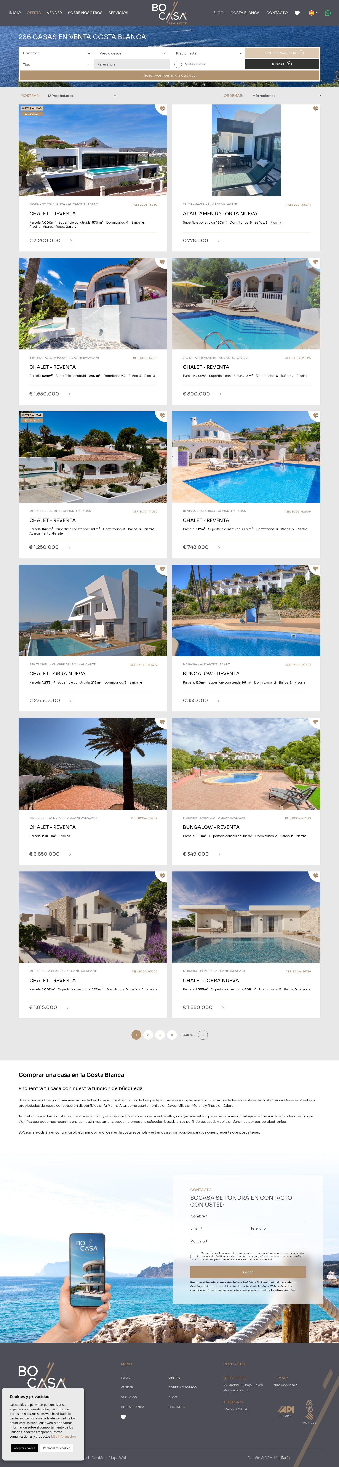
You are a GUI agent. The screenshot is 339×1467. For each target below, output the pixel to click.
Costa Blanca (244, 13)
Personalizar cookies (56, 1448)
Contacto (277, 13)
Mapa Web (118, 1458)
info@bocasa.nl (286, 1385)
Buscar (282, 64)
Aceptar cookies (24, 1448)
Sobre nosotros (85, 13)
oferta (34, 13)
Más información (63, 1436)
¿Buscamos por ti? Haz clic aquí (170, 75)
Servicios (118, 13)
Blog (218, 13)
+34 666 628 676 (235, 1409)
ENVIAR (248, 1272)
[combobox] (55, 53)
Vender (54, 13)
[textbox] (58, 53)
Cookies (98, 1458)
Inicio (15, 13)
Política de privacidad (229, 1256)
